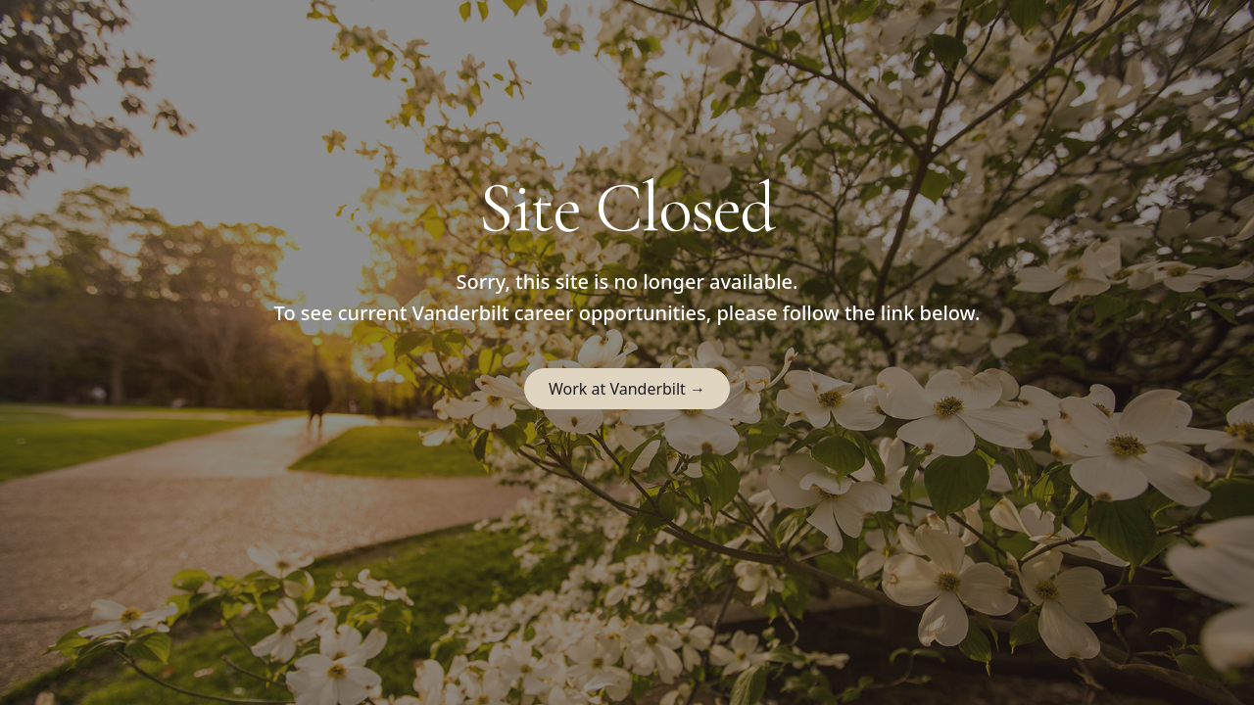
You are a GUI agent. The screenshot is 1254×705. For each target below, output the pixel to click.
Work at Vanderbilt (627, 389)
